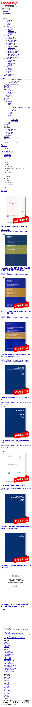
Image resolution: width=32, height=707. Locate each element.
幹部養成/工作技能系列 (14, 51)
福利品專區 (10, 112)
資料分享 (10, 134)
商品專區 (6, 66)
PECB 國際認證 (8, 135)
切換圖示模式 (4, 152)
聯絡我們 (6, 137)
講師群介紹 (10, 23)
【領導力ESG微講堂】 (17, 81)
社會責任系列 (11, 93)
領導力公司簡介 (12, 129)
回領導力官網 (7, 138)
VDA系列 (13, 110)
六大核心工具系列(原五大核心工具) (20, 107)
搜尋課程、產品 (5, 8)
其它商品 (10, 113)
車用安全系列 (11, 92)
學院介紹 (5, 18)
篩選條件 (11, 152)
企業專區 (10, 95)
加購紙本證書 (14, 120)
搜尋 (17, 142)
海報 (12, 118)
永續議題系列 (11, 41)
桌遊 (9, 123)
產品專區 (6, 97)
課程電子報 (11, 31)
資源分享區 (7, 124)
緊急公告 (10, 34)
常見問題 (9, 21)
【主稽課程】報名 (12, 52)
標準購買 (10, 101)
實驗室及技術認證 (12, 49)
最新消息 (6, 26)
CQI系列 (13, 109)
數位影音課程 (7, 86)
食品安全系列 (11, 48)
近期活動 (10, 29)
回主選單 (6, 87)
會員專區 (6, 696)
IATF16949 (13, 106)
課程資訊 (6, 35)
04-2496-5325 (7, 632)
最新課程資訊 (11, 27)
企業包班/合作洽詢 (12, 83)
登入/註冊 (2, 78)
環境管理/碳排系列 (13, 38)
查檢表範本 (10, 132)
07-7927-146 (7, 636)
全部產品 (6, 162)
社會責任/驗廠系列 (13, 40)
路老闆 (13, 704)
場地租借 (9, 24)
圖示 (2, 191)
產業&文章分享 (12, 32)
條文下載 (10, 130)
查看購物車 (4, 146)
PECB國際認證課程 (13, 84)
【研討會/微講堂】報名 (14, 54)
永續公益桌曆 (14, 121)
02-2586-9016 (7, 628)
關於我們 (9, 20)
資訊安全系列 (11, 45)
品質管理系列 (11, 90)
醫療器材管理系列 (12, 46)
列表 (5, 191)
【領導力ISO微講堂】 (16, 79)
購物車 (6, 148)
